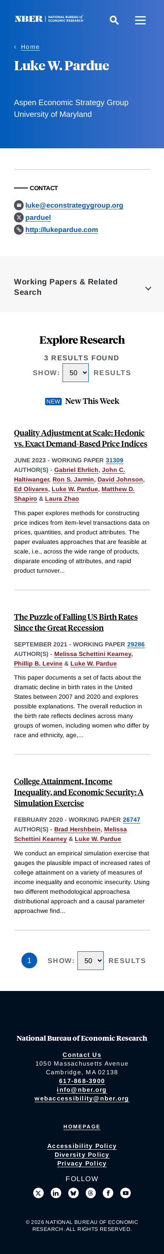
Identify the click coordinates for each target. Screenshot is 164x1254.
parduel (38, 217)
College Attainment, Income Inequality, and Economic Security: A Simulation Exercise (78, 792)
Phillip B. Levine (38, 663)
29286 (136, 644)
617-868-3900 (82, 1080)
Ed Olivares (31, 488)
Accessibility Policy (82, 1145)
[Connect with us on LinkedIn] (56, 1193)
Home (30, 46)
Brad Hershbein (77, 829)
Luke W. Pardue (75, 488)
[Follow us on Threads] (91, 1193)
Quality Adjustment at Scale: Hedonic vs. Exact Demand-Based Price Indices (80, 438)
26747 (131, 819)
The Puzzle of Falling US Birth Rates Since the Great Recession (76, 622)
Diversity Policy (82, 1154)
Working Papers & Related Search (66, 287)
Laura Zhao (62, 498)
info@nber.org (82, 1089)
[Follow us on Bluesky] (73, 1193)
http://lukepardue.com (61, 229)
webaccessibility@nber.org (82, 1098)
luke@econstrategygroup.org (74, 205)
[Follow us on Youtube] (125, 1193)
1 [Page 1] (29, 960)
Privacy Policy (82, 1163)
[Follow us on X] (38, 1193)
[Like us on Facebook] (108, 1193)
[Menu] (140, 20)
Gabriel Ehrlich (76, 469)
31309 (114, 460)
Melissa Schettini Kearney (92, 653)
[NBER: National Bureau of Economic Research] (50, 20)
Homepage (82, 1127)
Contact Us (82, 1054)
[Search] (114, 20)
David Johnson (120, 479)
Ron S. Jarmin (73, 479)
